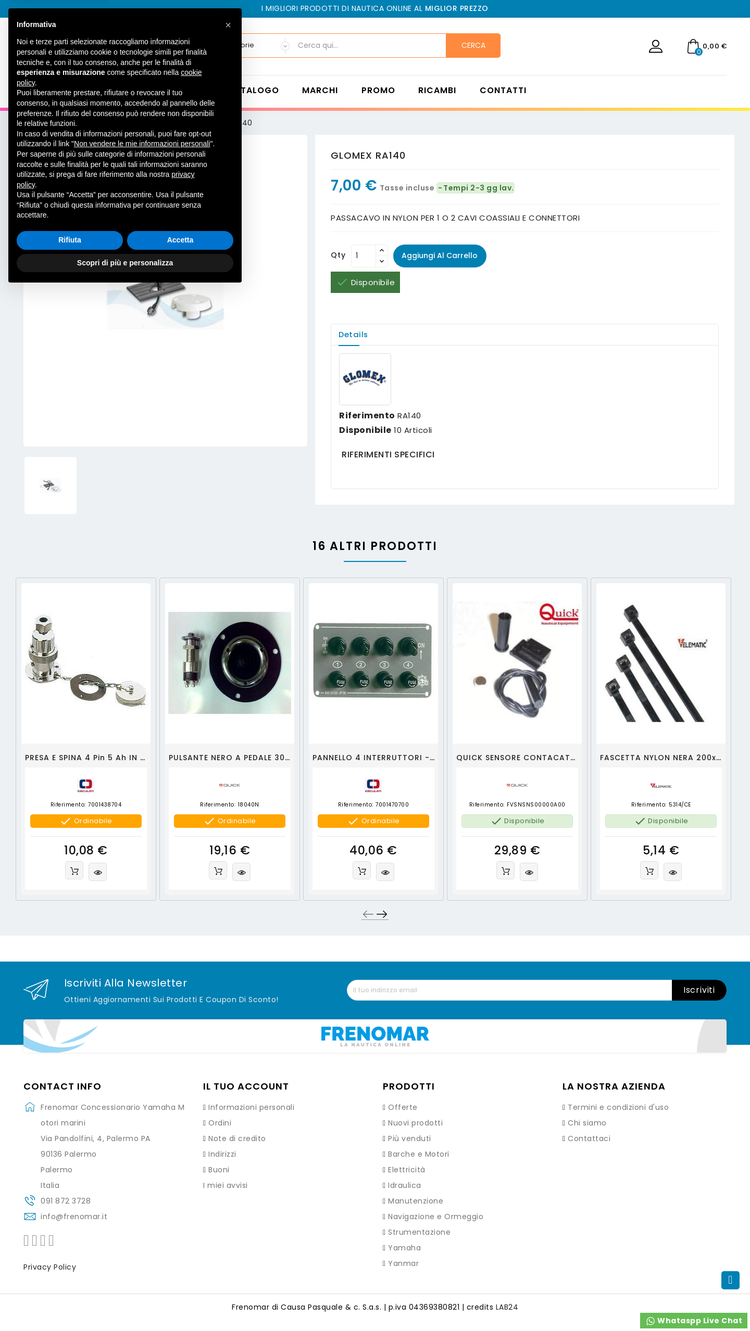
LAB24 (507, 1307)
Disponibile (365, 430)
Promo (378, 90)
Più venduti (409, 1139)
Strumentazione (419, 1232)
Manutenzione (415, 1201)
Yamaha (404, 1248)
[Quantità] (363, 256)
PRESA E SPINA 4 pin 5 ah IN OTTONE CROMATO (122, 757)
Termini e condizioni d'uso (618, 1108)
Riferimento (367, 416)
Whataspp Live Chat (694, 1320)
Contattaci (589, 1139)
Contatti (503, 90)
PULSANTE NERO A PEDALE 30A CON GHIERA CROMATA (279, 757)
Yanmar (403, 1264)
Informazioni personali (251, 1108)
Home (191, 90)
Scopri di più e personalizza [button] (125, 1302)
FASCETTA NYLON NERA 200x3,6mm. (673, 757)
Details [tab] (354, 334)
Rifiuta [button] (69, 1280)
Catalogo (253, 90)
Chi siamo (587, 1123)
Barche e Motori (418, 1154)
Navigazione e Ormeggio (435, 1217)
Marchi (320, 90)
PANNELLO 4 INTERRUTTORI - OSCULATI (392, 757)
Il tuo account (246, 1087)
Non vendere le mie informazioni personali (142, 1184)
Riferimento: (68, 805)
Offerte (403, 1108)
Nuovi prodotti (415, 1123)
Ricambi (437, 90)
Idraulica (404, 1186)
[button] (228, 1065)
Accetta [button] (180, 1280)
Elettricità (407, 1170)
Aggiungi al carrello (440, 255)
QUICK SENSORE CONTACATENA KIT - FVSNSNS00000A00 (572, 757)
